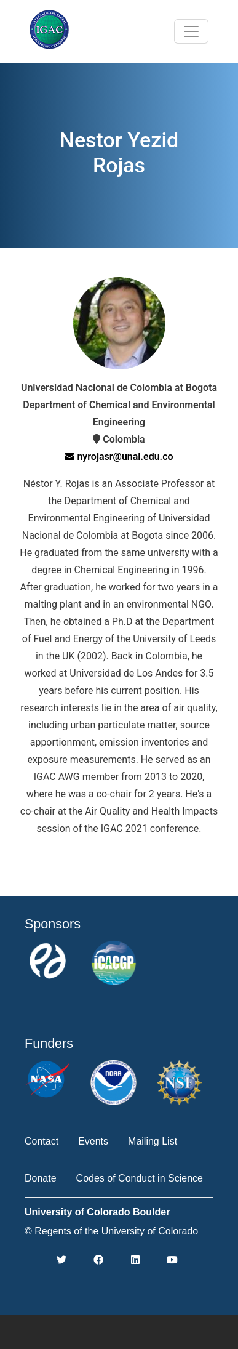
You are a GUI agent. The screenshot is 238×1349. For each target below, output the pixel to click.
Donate (41, 1178)
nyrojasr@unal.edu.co (119, 456)
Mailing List (152, 1141)
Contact (41, 1141)
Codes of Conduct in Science (139, 1178)
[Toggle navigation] (191, 31)
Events (93, 1141)
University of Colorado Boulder (97, 1212)
